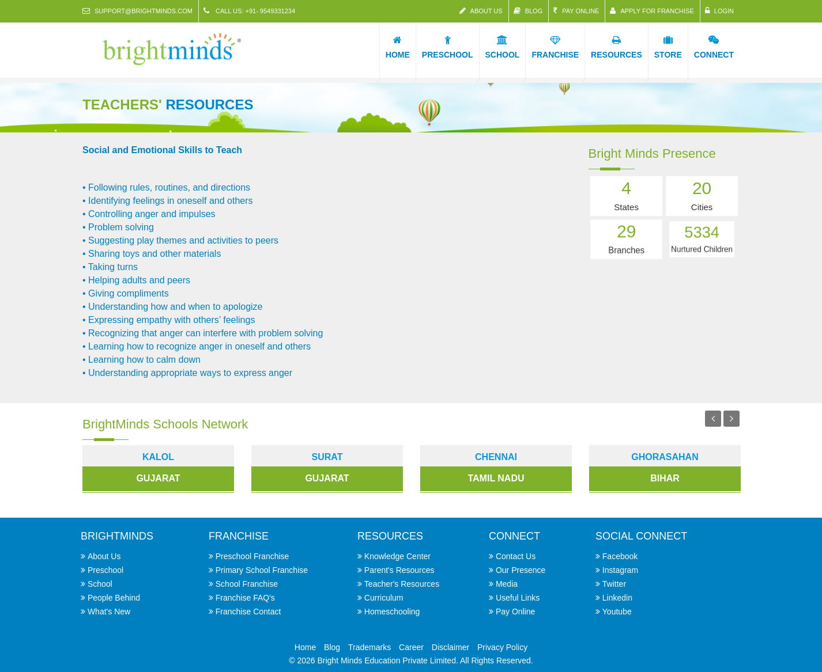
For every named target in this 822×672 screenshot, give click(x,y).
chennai (496, 457)
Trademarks (369, 647)
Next (731, 419)
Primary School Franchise (262, 570)
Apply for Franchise (651, 10)
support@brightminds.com (137, 10)
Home (305, 647)
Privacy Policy (502, 647)
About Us (481, 10)
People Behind (114, 597)
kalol (158, 457)
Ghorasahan (664, 457)
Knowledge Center (397, 556)
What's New (109, 611)
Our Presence (520, 570)
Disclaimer (450, 647)
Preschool (105, 570)
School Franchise (247, 584)
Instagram (620, 570)
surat (327, 457)
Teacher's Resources (401, 584)
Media (507, 584)
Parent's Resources (399, 570)
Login (719, 10)
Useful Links (518, 597)
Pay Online (576, 10)
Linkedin (617, 597)
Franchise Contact (248, 611)
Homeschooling (392, 611)
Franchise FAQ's (245, 597)
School (100, 584)
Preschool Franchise (252, 556)
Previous (713, 419)
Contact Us (516, 556)
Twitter (614, 584)
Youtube (617, 611)
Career (411, 647)
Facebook (620, 556)
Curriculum (384, 597)
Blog (528, 10)
